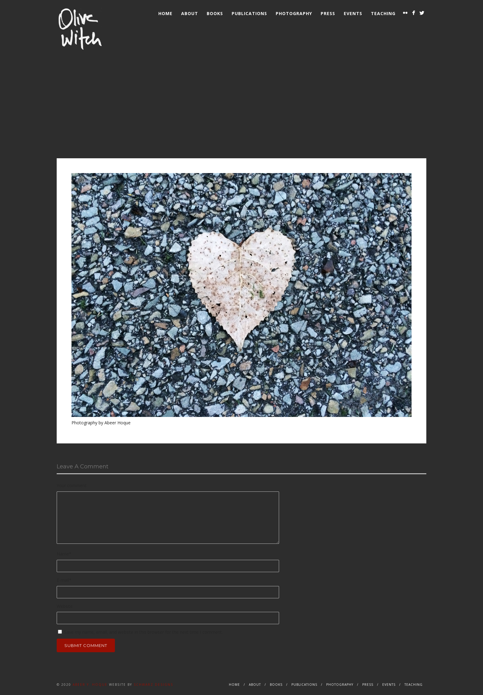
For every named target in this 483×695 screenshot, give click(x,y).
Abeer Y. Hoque (90, 684)
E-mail (64, 580)
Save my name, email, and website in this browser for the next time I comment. (143, 632)
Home (165, 13)
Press (328, 13)
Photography (294, 13)
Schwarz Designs (153, 684)
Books (215, 13)
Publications (249, 13)
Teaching (383, 13)
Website (65, 606)
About (189, 13)
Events (353, 13)
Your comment (72, 485)
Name (64, 554)
